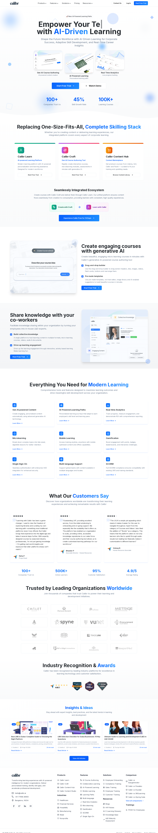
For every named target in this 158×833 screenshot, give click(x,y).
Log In (128, 3)
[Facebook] (14, 806)
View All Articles (79, 758)
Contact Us (117, 3)
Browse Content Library (123, 175)
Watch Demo (93, 86)
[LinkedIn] (25, 806)
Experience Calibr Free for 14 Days (79, 218)
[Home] (14, 3)
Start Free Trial (141, 3)
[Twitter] (19, 806)
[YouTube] (31, 806)
